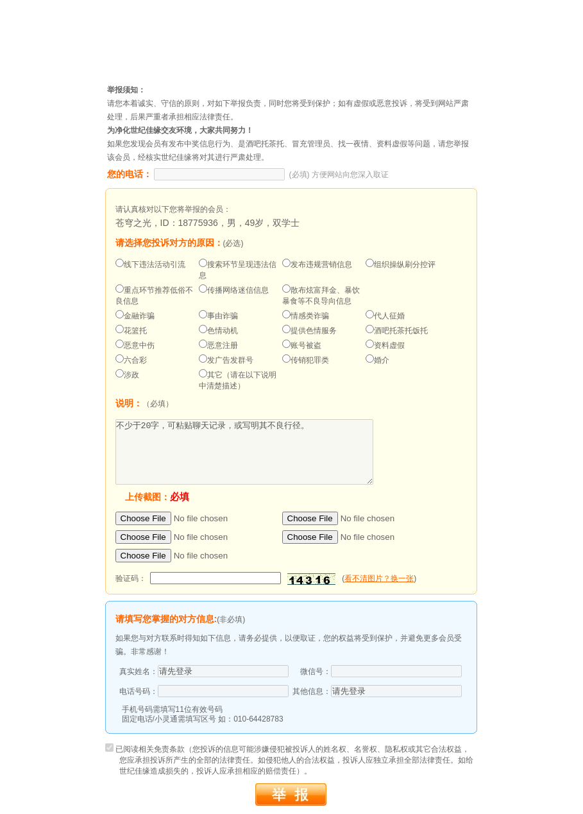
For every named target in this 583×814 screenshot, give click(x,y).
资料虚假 (385, 345)
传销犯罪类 (305, 359)
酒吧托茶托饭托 (397, 330)
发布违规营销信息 (317, 264)
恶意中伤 (135, 345)
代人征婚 (385, 315)
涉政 (127, 374)
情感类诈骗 (305, 315)
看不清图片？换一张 (379, 578)
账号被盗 (301, 345)
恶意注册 (218, 345)
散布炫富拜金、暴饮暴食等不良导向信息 (321, 295)
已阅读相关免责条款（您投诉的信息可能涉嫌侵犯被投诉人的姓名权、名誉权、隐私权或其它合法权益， (289, 760)
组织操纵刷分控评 (400, 264)
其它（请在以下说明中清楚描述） (237, 379)
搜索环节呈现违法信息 (237, 269)
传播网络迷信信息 (234, 289)
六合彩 (131, 359)
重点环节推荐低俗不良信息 (154, 295)
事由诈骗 (218, 315)
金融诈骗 (135, 315)
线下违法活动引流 (150, 264)
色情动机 (218, 330)
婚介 (377, 359)
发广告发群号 (226, 359)
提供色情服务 (309, 330)
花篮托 (131, 330)
